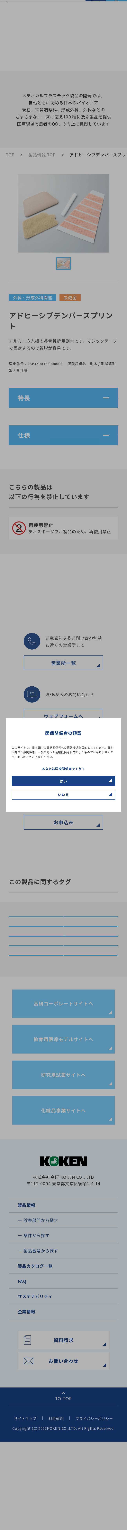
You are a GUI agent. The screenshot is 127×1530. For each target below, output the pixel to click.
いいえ (63, 794)
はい (63, 781)
